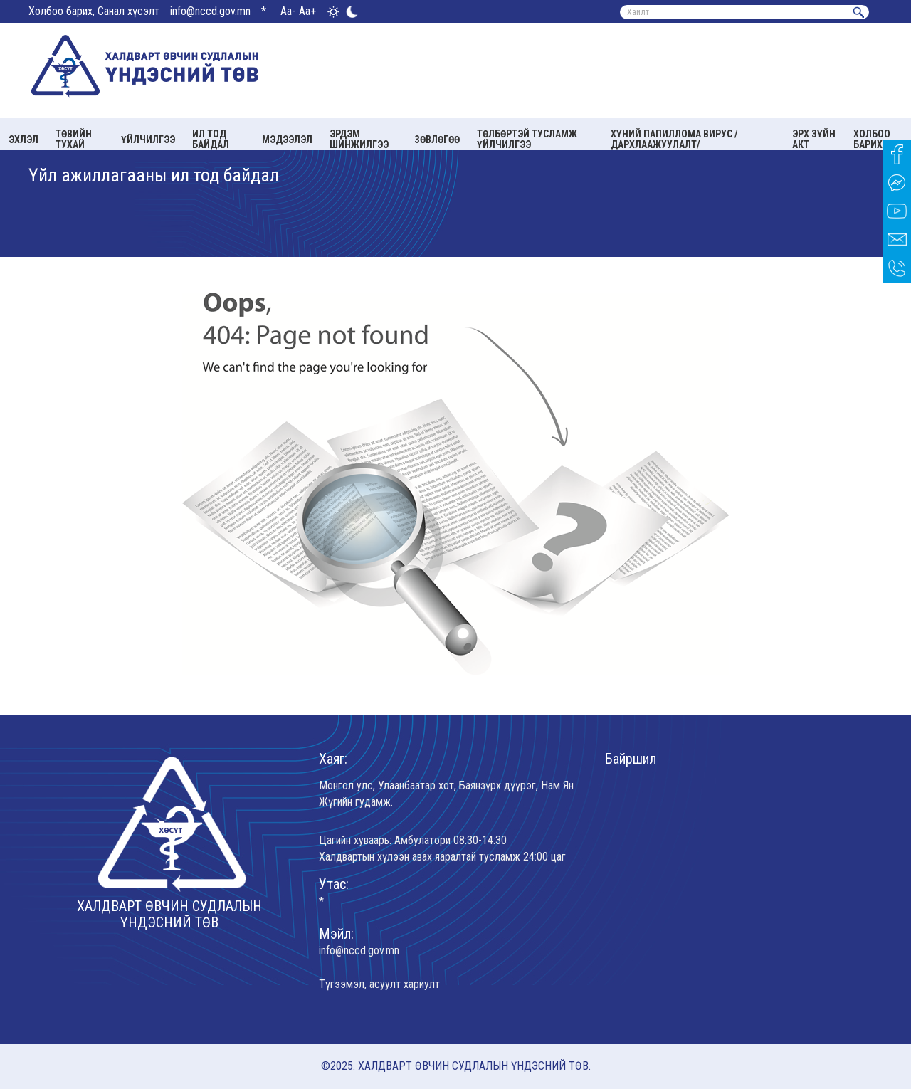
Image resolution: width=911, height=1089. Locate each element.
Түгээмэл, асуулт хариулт (379, 984)
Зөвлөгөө (437, 139)
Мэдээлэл (287, 139)
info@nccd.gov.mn (210, 11)
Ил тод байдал (210, 139)
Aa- (287, 11)
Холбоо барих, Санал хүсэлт (93, 11)
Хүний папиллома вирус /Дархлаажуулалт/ (674, 139)
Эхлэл (23, 139)
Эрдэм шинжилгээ (359, 139)
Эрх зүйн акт (814, 139)
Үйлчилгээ (148, 139)
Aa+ (307, 11)
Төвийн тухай (74, 139)
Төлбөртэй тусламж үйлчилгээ (527, 139)
